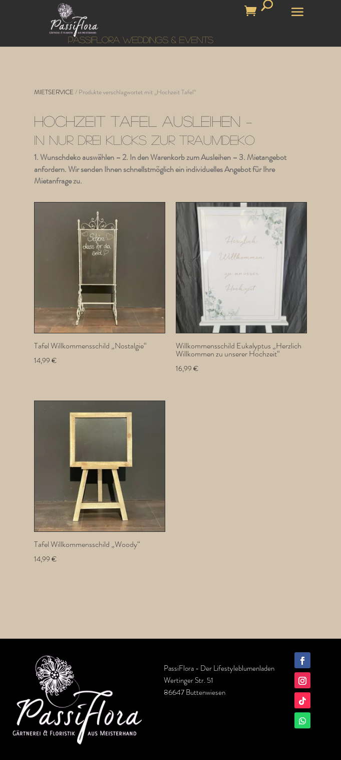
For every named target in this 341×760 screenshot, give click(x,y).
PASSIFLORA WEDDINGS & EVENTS (140, 39)
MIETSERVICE (54, 92)
